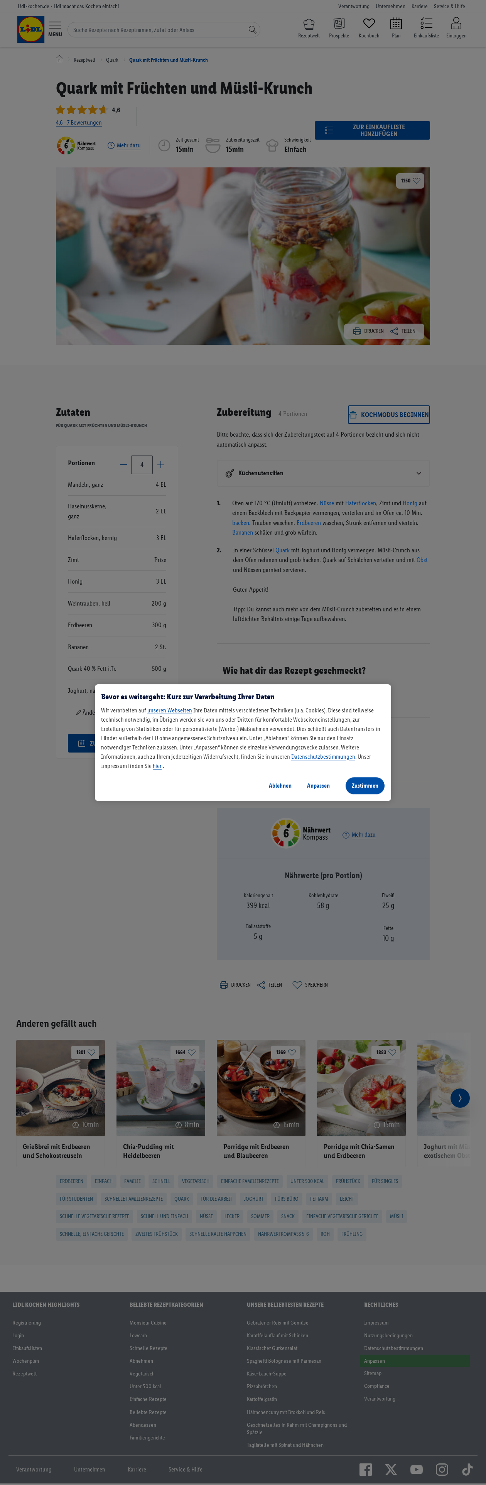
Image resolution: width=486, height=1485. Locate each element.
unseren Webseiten (169, 710)
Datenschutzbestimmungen (323, 756)
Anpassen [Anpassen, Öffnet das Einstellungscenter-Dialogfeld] (318, 785)
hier (157, 766)
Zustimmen (365, 785)
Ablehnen (280, 785)
